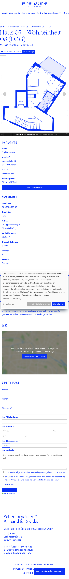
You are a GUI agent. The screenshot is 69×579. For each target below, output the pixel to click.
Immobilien (14, 26)
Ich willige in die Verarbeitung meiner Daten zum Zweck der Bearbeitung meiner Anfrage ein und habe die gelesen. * (34, 478)
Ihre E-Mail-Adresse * (10, 417)
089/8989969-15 (9, 182)
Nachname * (7, 408)
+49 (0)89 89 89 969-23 (19, 546)
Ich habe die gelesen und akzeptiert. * (35, 472)
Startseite (3, 26)
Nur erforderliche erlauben (39, 304)
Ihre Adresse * (8, 426)
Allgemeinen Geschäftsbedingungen (30, 472)
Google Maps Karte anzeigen (34, 356)
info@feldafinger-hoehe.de (19, 550)
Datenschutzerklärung (44, 351)
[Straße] (26, 431)
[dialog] (34, 289)
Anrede (5, 389)
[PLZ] (12, 436)
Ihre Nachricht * (8, 450)
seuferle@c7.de (8, 173)
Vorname (5, 398)
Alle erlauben (58, 304)
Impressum (18, 568)
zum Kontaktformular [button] (34, 187)
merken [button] (17, 52)
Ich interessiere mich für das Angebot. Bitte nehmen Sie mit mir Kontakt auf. (34, 461)
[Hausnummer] (59, 431)
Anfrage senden (9, 490)
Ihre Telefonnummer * (11, 441)
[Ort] (45, 436)
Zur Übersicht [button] (6, 52)
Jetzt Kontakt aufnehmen (49, 571)
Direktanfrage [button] (29, 52)
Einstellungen (8, 304)
